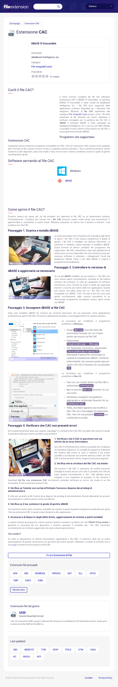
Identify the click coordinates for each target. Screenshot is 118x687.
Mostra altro (19, 589)
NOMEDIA (40, 573)
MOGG (26, 656)
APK (15, 573)
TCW (43, 649)
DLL (81, 573)
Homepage (15, 23)
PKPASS (56, 573)
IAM (22, 613)
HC (14, 656)
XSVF (56, 649)
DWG (40, 580)
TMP (15, 580)
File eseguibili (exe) (41, 66)
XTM (80, 649)
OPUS (93, 573)
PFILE (68, 649)
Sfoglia (59, 555)
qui (14, 545)
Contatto (89, 678)
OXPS (28, 580)
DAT (70, 573)
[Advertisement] (32, 116)
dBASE (64, 180)
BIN (26, 573)
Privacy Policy (105, 678)
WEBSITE (29, 649)
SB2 (15, 649)
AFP (39, 656)
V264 (93, 649)
